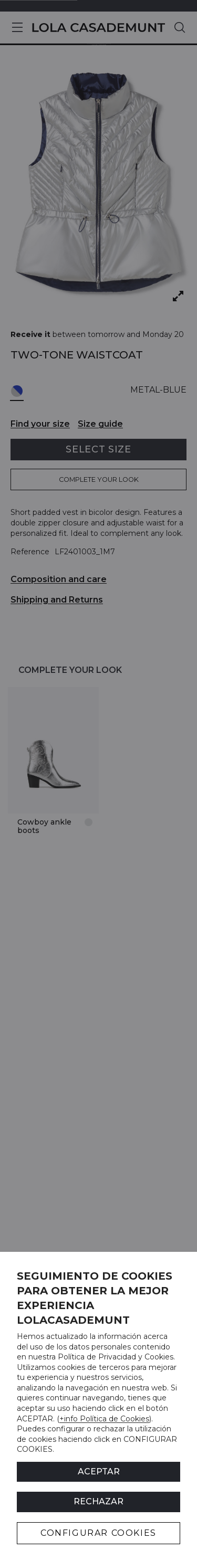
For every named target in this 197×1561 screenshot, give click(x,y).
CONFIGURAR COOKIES (98, 1533)
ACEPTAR (99, 1471)
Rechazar (98, 1501)
